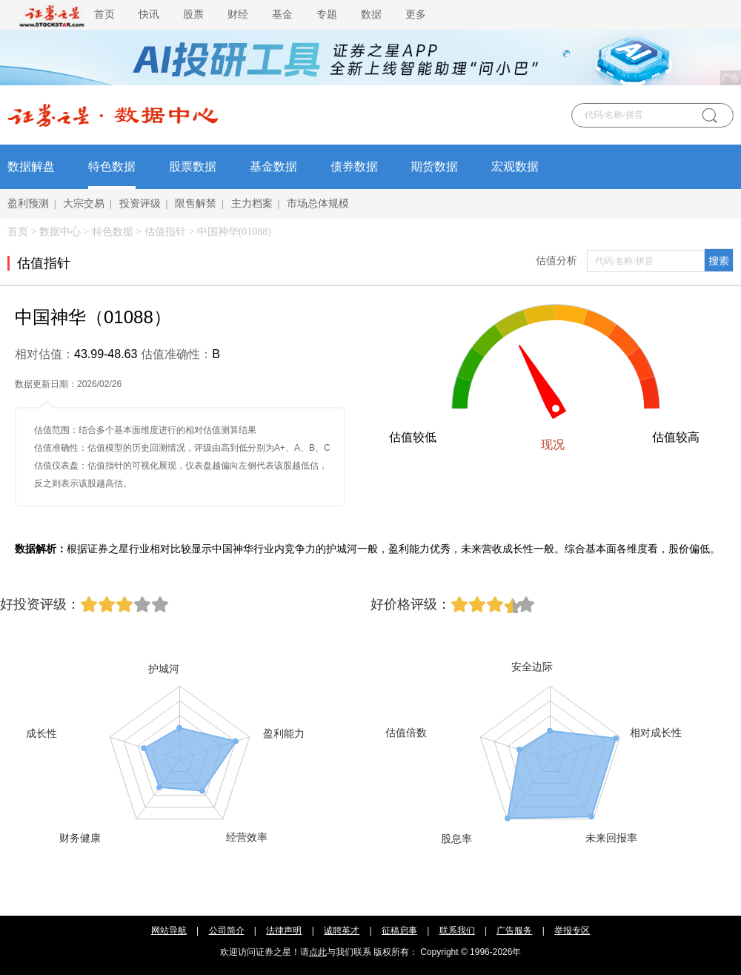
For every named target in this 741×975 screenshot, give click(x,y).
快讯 (149, 14)
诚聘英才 (341, 930)
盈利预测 (28, 203)
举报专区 (572, 930)
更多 (415, 14)
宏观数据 (515, 166)
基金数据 (273, 166)
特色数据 (112, 166)
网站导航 (169, 930)
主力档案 (252, 203)
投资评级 (140, 203)
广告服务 (514, 930)
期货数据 (434, 166)
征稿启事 (399, 930)
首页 (104, 14)
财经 (237, 14)
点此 (318, 952)
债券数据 (354, 166)
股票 (193, 14)
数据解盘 (31, 166)
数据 (371, 14)
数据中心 (60, 231)
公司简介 (227, 930)
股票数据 (192, 166)
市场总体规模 (318, 203)
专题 (326, 14)
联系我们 (457, 930)
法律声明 (284, 930)
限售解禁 (195, 203)
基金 (282, 14)
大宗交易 (83, 203)
